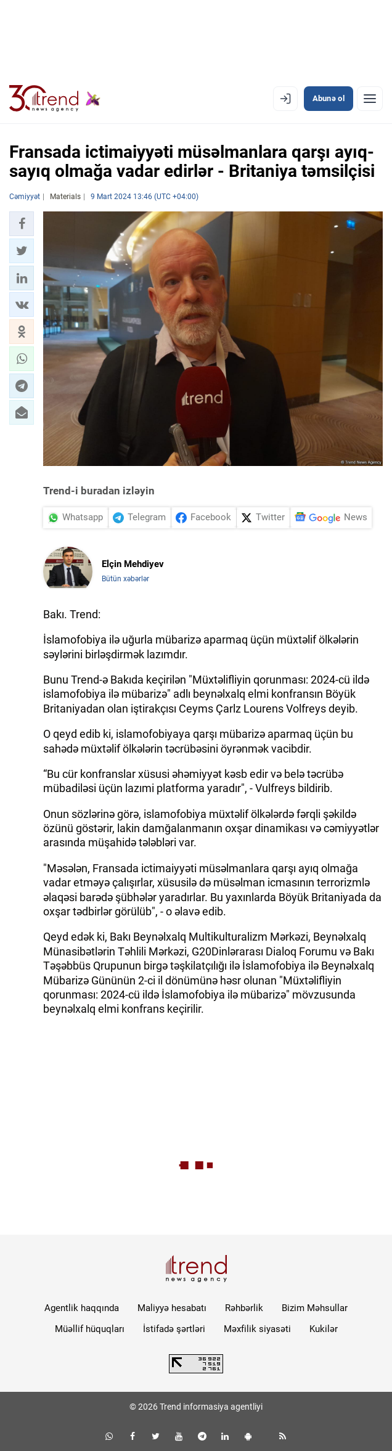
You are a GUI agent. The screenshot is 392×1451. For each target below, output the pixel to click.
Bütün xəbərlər (125, 578)
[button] (21, 224)
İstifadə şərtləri (174, 1329)
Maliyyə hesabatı (171, 1308)
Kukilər (323, 1329)
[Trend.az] (54, 98)
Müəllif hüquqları (90, 1329)
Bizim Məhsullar (315, 1308)
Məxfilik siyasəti (257, 1329)
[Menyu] (370, 98)
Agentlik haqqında (81, 1308)
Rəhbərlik (244, 1308)
